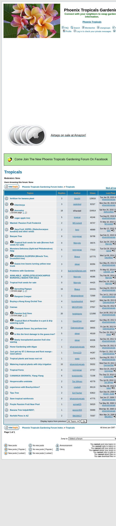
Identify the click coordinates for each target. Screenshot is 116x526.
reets (77, 358)
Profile (67, 31)
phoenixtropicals (108, 199)
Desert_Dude (108, 394)
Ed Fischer (77, 393)
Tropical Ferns (17, 370)
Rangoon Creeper (22, 296)
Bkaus (77, 256)
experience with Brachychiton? (25, 387)
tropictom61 (77, 376)
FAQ (65, 28)
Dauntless (109, 258)
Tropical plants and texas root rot (26, 358)
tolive (109, 388)
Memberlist (88, 28)
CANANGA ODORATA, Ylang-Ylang (26, 376)
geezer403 (77, 410)
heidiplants (77, 314)
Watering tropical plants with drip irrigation (30, 364)
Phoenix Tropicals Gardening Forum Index (42, 187)
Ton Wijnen (77, 381)
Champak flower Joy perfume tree (30, 328)
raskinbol (77, 204)
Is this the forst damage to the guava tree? (34, 334)
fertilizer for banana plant (22, 198)
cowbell (77, 387)
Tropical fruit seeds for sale (23, 282)
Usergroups (103, 28)
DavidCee (77, 321)
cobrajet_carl (108, 272)
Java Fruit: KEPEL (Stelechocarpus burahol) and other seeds (29, 230)
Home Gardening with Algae (23, 347)
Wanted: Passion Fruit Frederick (25, 223)
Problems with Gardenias (22, 271)
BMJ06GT (77, 416)
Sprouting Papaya (23, 289)
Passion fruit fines (23, 313)
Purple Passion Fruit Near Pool (25, 404)
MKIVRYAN (77, 307)
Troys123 (77, 353)
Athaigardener (77, 296)
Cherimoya (19, 205)
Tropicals (13, 172)
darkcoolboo (109, 212)
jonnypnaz (77, 236)
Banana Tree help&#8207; (22, 410)
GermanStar (109, 365)
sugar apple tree (22, 218)
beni (77, 230)
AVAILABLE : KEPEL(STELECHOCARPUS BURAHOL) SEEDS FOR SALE (30, 276)
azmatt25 (77, 404)
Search (75, 28)
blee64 (77, 198)
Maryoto (77, 243)
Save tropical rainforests (22, 398)
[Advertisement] (38, 79)
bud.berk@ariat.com (77, 271)
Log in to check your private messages (92, 31)
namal (108, 251)
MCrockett (77, 223)
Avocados (19, 210)
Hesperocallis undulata (21, 381)
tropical (77, 217)
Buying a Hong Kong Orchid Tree (26, 301)
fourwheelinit (77, 301)
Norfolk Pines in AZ (19, 416)
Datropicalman (109, 302)
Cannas (13, 307)
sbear (77, 264)
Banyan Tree (16, 236)
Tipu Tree (14, 393)
